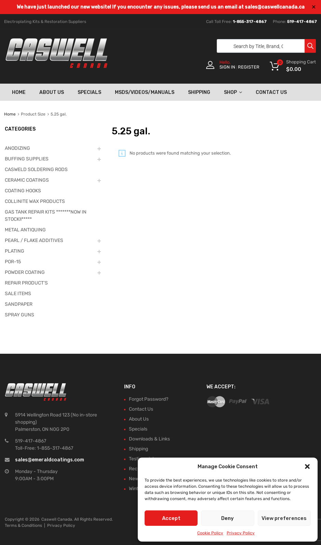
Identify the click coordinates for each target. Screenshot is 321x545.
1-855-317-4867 (250, 21)
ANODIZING (17, 148)
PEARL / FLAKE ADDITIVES (34, 240)
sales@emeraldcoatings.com (49, 460)
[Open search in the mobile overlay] (264, 46)
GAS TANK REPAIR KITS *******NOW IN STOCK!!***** (45, 215)
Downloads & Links (149, 439)
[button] (307, 466)
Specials (89, 92)
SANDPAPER (18, 304)
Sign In (227, 67)
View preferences (284, 518)
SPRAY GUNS (19, 315)
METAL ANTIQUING (25, 230)
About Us (51, 92)
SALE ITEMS (18, 293)
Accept (171, 518)
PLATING (14, 251)
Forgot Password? (148, 399)
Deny (227, 518)
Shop (233, 92)
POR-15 (13, 262)
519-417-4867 (302, 21)
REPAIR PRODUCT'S (26, 283)
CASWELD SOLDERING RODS (36, 169)
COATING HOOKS (23, 191)
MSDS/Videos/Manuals (144, 92)
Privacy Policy (241, 533)
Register (248, 67)
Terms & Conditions (23, 525)
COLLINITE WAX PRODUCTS (35, 201)
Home (19, 92)
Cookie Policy (210, 533)
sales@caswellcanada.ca (275, 7)
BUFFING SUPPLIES (27, 159)
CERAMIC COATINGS (27, 180)
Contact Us (271, 92)
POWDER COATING (25, 272)
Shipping (199, 92)
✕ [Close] (313, 7)
